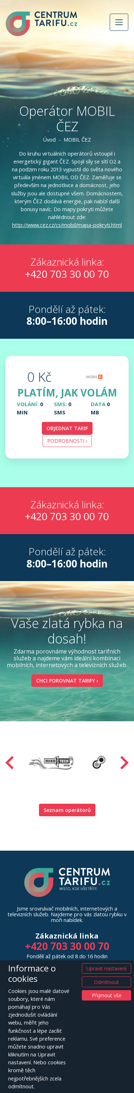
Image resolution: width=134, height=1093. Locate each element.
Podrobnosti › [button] (67, 440)
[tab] (67, 407)
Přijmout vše (106, 995)
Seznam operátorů (67, 810)
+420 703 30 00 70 (67, 274)
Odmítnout (106, 982)
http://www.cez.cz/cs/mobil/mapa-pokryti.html (67, 224)
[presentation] (9, 763)
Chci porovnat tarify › (67, 680)
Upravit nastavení (106, 968)
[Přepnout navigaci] (119, 22)
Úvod (49, 139)
